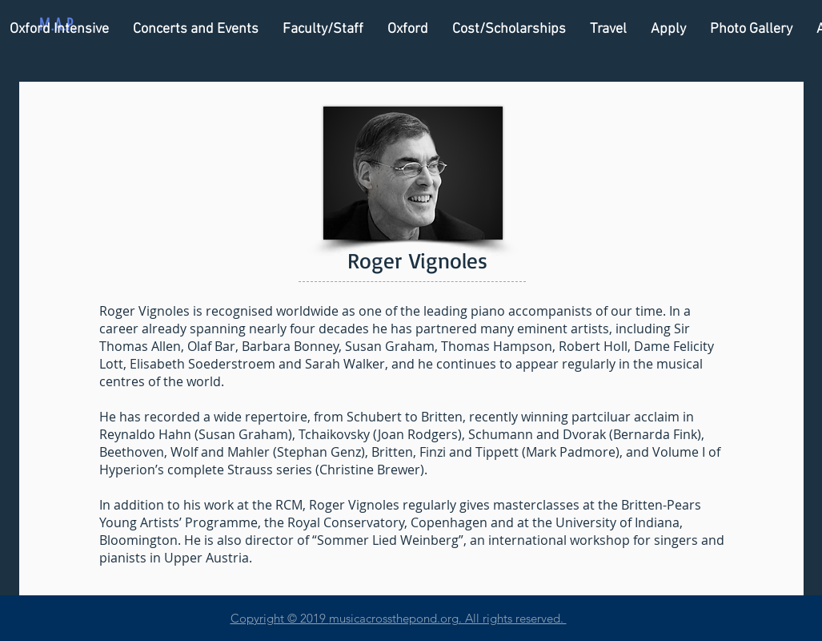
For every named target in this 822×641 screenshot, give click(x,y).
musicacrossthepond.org (394, 618)
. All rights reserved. (513, 618)
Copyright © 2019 (280, 618)
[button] (323, 29)
